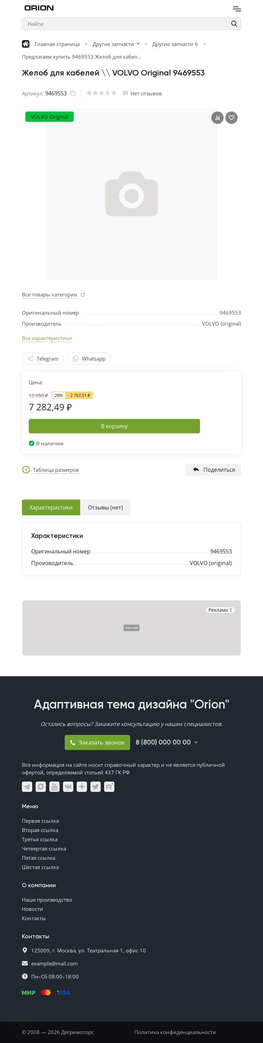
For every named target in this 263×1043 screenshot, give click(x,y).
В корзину (114, 426)
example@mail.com (54, 963)
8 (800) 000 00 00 (163, 742)
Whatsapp (88, 358)
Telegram (43, 358)
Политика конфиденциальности (175, 1032)
